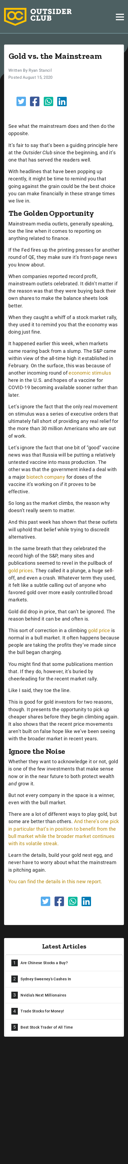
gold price (99, 630)
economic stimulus (90, 373)
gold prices (20, 570)
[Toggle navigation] (120, 17)
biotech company (45, 477)
